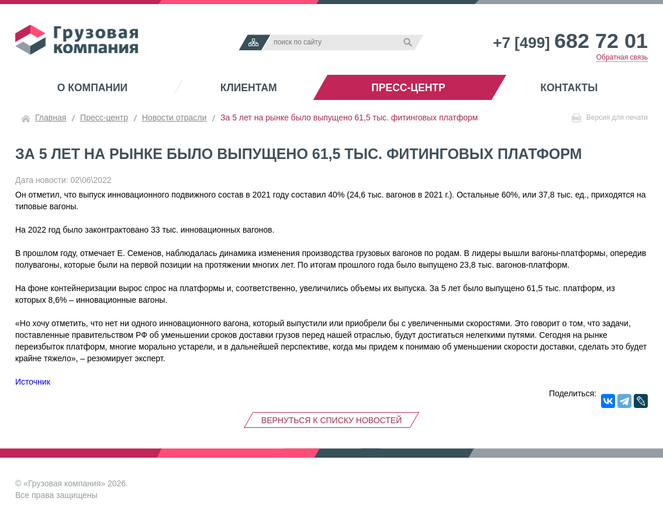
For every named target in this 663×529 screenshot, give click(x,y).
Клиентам (248, 88)
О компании (92, 88)
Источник (32, 381)
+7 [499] (570, 42)
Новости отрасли (174, 117)
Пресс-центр (408, 88)
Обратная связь (622, 57)
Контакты (569, 88)
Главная (50, 117)
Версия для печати (610, 118)
